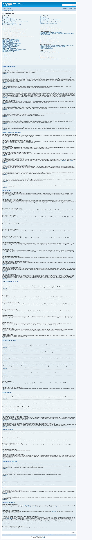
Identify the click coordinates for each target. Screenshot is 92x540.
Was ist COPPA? (5, 17)
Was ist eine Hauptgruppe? (44, 22)
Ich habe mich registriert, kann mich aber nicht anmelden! (11, 19)
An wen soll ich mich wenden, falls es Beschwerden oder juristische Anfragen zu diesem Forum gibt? (56, 58)
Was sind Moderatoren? (43, 17)
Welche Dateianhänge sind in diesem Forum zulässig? (48, 51)
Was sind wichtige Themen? (6, 60)
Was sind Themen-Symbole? (7, 62)
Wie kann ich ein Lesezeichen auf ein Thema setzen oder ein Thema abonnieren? (53, 46)
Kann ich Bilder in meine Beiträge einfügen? (9, 57)
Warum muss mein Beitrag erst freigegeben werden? (10, 50)
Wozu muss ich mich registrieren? (7, 16)
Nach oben (5, 73)
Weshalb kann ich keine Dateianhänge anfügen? (10, 46)
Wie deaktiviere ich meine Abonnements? (46, 48)
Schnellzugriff (6, 8)
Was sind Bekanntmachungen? (7, 59)
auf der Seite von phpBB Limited (33, 506)
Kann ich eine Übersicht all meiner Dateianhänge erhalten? (49, 52)
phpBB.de (71, 160)
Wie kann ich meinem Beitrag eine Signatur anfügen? (10, 41)
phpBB (36, 536)
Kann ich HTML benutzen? (6, 55)
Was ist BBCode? (5, 54)
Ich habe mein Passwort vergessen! (8, 22)
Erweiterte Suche (75, 5)
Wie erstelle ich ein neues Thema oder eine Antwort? (10, 39)
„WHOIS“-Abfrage (9, 518)
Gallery (74, 8)
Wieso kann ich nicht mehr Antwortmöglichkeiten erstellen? (11, 43)
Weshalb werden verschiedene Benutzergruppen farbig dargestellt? (50, 21)
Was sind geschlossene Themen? (7, 61)
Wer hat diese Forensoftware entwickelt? (46, 56)
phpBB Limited (63, 160)
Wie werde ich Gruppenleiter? (44, 20)
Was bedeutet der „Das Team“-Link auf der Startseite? (48, 23)
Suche (73, 5)
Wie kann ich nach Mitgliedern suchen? (46, 40)
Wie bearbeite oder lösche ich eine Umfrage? (9, 44)
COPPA (62, 92)
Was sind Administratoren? (44, 16)
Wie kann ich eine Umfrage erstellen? (8, 42)
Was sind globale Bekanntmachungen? (8, 58)
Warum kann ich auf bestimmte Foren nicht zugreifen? (11, 45)
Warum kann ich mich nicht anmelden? (8, 20)
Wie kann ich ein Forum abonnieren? (45, 47)
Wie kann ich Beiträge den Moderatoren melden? (10, 48)
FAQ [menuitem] (10, 8)
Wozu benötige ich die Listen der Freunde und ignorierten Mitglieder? (51, 32)
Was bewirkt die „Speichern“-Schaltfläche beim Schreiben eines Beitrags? (14, 49)
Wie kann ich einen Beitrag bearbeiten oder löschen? (10, 40)
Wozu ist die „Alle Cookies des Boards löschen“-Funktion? (11, 24)
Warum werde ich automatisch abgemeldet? (9, 23)
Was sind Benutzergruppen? (44, 18)
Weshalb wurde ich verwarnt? (7, 47)
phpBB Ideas (54, 511)
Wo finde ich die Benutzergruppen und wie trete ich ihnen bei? (49, 19)
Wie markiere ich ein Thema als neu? (8, 51)
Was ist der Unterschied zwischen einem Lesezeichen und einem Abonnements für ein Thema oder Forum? (57, 45)
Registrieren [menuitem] (65, 8)
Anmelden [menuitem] (70, 8)
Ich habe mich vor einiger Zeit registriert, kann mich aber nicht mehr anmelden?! (15, 21)
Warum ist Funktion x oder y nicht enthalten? (47, 57)
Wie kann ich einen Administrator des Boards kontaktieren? (49, 59)
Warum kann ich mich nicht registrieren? (8, 18)
